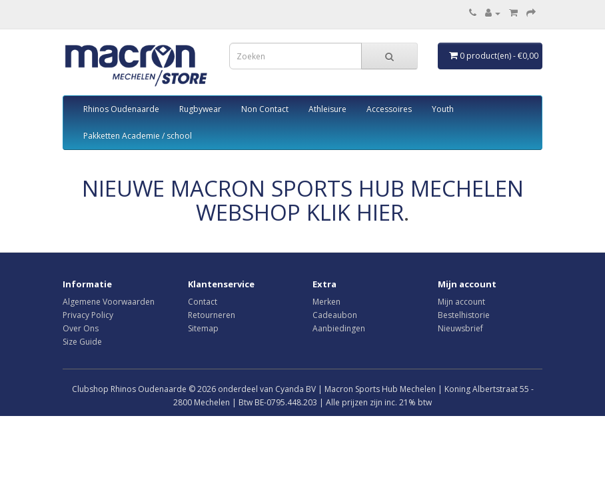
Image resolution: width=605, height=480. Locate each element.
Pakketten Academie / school (137, 135)
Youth (443, 109)
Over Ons (81, 328)
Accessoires (389, 109)
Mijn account (461, 301)
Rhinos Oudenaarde (121, 109)
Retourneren (211, 315)
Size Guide (82, 341)
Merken (326, 301)
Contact (202, 301)
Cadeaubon (334, 315)
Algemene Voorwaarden (109, 301)
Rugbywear (200, 109)
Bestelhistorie (464, 315)
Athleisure (327, 109)
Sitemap (203, 328)
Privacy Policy (88, 315)
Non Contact (265, 109)
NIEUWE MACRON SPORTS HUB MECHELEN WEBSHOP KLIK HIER (303, 200)
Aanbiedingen (338, 328)
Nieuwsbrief (460, 328)
